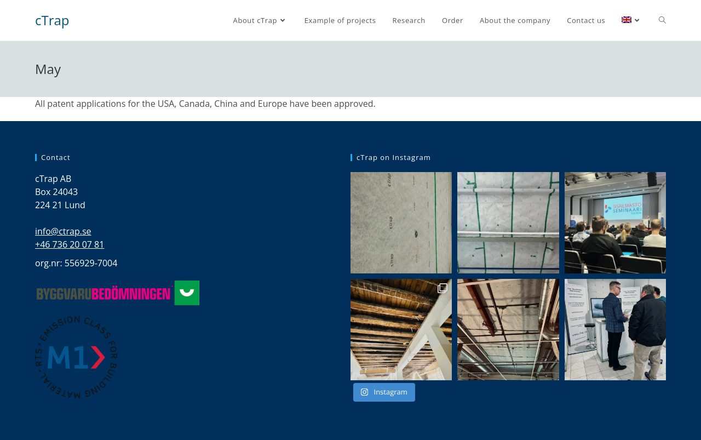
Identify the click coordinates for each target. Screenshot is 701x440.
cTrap (52, 20)
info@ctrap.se (63, 231)
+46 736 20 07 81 (69, 244)
